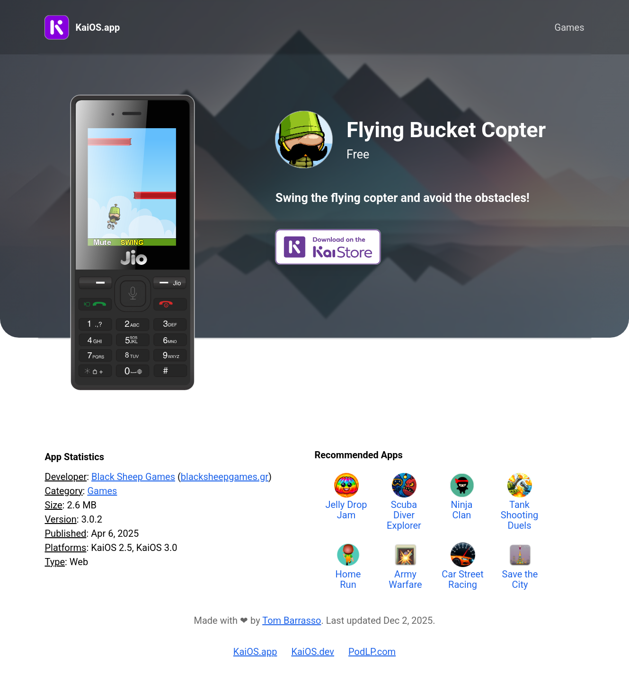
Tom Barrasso (291, 620)
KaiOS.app (98, 27)
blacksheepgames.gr (224, 476)
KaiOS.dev (312, 651)
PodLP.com (372, 651)
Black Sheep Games (133, 476)
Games (570, 27)
